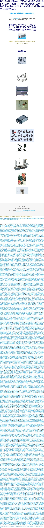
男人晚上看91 (31, 298)
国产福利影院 (38, 410)
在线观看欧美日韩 (13, 377)
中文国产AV (31, 425)
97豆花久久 (6, 308)
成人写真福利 (13, 356)
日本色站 (17, 414)
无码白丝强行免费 (37, 395)
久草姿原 (19, 352)
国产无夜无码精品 (17, 246)
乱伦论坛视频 (19, 237)
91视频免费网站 (28, 227)
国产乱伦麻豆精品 (36, 435)
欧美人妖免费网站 (29, 435)
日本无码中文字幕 (27, 397)
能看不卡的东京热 (24, 385)
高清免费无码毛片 (26, 309)
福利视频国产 (29, 474)
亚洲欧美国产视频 (39, 390)
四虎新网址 (15, 394)
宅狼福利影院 (24, 390)
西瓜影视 (25, 365)
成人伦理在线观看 (16, 274)
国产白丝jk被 (32, 513)
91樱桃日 (6, 411)
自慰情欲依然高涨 (12, 318)
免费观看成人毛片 (34, 342)
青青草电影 (12, 263)
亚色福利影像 (15, 321)
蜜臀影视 (28, 289)
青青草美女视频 (31, 303)
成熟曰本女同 (23, 317)
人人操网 (31, 255)
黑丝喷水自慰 (5, 348)
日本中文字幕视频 (10, 478)
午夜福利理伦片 (9, 339)
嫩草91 (17, 454)
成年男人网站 (28, 366)
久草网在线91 (7, 251)
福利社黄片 (14, 245)
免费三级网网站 (5, 343)
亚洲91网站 (17, 285)
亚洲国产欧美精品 (30, 317)
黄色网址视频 (39, 391)
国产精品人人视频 (38, 497)
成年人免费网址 (40, 270)
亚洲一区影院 (14, 258)
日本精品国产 (35, 313)
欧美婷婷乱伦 (2, 331)
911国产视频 (35, 363)
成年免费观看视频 (35, 411)
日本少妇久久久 (12, 422)
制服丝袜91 (6, 517)
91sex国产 (38, 502)
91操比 (25, 241)
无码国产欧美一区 (19, 269)
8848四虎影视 (25, 236)
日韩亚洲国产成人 (7, 266)
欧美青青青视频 (6, 260)
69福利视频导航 (12, 336)
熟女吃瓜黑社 (36, 234)
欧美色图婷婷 (33, 295)
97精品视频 (31, 240)
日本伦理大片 (24, 246)
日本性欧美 (35, 324)
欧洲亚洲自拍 (2, 352)
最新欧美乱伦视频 (24, 248)
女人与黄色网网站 (31, 518)
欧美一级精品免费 (3, 324)
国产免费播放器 (39, 370)
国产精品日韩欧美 (14, 505)
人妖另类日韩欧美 (22, 474)
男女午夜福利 (19, 370)
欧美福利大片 (38, 259)
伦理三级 (8, 429)
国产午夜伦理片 (30, 516)
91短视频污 (13, 514)
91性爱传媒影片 (4, 309)
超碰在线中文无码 (18, 378)
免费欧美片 (41, 519)
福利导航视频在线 (12, 343)
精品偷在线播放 (11, 492)
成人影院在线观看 (11, 414)
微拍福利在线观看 (27, 341)
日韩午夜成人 (32, 293)
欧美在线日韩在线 (16, 333)
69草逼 (26, 382)
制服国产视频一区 (31, 479)
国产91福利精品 (17, 314)
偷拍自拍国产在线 (20, 353)
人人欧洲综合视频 (4, 287)
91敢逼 (3, 370)
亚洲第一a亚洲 (37, 376)
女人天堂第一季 (24, 416)
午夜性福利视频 (28, 362)
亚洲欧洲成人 (38, 310)
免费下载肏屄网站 (14, 493)
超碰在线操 (17, 429)
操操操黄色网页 (24, 419)
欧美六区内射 (3, 469)
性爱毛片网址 (8, 351)
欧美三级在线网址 (31, 246)
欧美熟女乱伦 (33, 351)
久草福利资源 (20, 377)
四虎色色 (13, 271)
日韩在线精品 (40, 264)
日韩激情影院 (24, 229)
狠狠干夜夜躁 (8, 475)
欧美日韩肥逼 (28, 344)
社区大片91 (11, 511)
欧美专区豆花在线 (40, 489)
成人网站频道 (38, 479)
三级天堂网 (6, 367)
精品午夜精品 (35, 475)
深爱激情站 (14, 381)
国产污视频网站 (36, 388)
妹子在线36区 (9, 365)
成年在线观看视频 (19, 425)
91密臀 (38, 366)
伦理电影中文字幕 (26, 226)
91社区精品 (6, 417)
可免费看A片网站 (40, 351)
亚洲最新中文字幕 (12, 269)
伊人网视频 (3, 421)
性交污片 (2, 297)
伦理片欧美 (18, 392)
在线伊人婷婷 (12, 361)
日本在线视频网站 (35, 473)
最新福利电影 (8, 480)
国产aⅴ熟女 (32, 383)
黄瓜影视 (38, 470)
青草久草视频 (27, 333)
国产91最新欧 (28, 436)
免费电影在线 (25, 450)
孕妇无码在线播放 (38, 402)
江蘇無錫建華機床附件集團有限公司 (21, 13)
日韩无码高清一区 (18, 507)
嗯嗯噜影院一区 (39, 266)
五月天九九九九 (16, 227)
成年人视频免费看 (6, 497)
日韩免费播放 (25, 256)
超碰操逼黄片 (19, 421)
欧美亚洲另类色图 (22, 480)
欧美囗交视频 (6, 373)
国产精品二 (34, 517)
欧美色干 (18, 313)
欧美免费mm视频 (6, 458)
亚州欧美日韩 (8, 253)
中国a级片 (33, 273)
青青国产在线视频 (11, 401)
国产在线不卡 (10, 314)
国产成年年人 (39, 439)
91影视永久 (15, 365)
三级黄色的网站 (25, 336)
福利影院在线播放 (9, 315)
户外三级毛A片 (31, 371)
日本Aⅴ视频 (13, 439)
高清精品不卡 (37, 256)
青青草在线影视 (19, 337)
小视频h (26, 396)
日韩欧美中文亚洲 (16, 419)
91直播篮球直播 (27, 455)
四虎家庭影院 (18, 360)
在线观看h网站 (5, 227)
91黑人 (20, 502)
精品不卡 (42, 468)
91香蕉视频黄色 (9, 469)
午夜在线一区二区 (16, 338)
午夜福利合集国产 (24, 292)
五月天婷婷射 (23, 381)
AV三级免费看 (28, 265)
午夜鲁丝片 (13, 351)
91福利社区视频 (18, 504)
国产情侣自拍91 (11, 477)
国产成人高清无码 (5, 341)
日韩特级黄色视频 (26, 370)
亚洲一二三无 (27, 509)
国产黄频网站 (37, 245)
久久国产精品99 (27, 269)
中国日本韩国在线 (3, 271)
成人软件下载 (28, 427)
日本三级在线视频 (20, 293)
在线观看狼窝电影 (16, 344)
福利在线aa (23, 314)
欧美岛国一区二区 (13, 399)
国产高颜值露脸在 (6, 240)
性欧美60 (26, 514)
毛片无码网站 (19, 430)
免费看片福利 (35, 451)
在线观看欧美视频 (21, 270)
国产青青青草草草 (34, 426)
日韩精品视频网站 (40, 422)
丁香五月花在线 (33, 308)
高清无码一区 (36, 338)
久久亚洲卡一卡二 (4, 290)
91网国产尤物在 (4, 487)
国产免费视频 (34, 397)
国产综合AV (34, 344)
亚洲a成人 (12, 405)
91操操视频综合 (23, 231)
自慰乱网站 (13, 508)
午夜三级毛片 (38, 380)
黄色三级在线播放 (27, 332)
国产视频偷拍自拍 (40, 278)
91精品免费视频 (21, 243)
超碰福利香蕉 (18, 271)
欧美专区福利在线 (38, 371)
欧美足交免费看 (7, 261)
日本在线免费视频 (31, 360)
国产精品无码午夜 (18, 434)
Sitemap (29, 211)
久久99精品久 (41, 487)
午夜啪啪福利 (19, 260)
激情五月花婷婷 (13, 275)
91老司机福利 (23, 521)
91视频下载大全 (16, 305)
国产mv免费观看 (25, 484)
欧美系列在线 (5, 229)
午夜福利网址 (22, 307)
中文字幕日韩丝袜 (10, 224)
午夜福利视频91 (14, 249)
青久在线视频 (27, 353)
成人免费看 (14, 461)
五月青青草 (13, 386)
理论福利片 (42, 285)
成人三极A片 (18, 266)
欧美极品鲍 (5, 231)
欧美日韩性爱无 (25, 278)
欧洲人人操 (13, 261)
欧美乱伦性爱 (7, 370)
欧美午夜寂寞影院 (3, 433)
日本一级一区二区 (12, 332)
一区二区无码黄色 (16, 382)
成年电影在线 (26, 464)
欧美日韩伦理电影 (22, 297)
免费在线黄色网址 (7, 386)
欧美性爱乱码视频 (26, 378)
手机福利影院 (15, 347)
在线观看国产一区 (23, 303)
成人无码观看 (15, 391)
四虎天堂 (3, 339)
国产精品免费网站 (13, 500)
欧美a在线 (20, 298)
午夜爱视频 (16, 490)
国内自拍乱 (23, 392)
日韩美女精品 (15, 420)
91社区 (9, 271)
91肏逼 (18, 385)
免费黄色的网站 (14, 304)
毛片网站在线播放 (13, 483)
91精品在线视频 (17, 248)
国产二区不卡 (19, 372)
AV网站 (15, 396)
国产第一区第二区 (40, 289)
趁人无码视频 (37, 383)
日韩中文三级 (40, 392)
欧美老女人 (31, 376)
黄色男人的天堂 (41, 332)
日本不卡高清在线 (32, 422)
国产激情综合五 (27, 342)
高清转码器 (2, 488)
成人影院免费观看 (5, 399)
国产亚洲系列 (14, 265)
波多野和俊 (8, 265)
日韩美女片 (12, 519)
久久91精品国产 (36, 280)
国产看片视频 (25, 453)
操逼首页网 (30, 519)
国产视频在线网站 (8, 322)
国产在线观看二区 (5, 318)
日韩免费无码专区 (31, 445)
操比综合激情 (2, 225)
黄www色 (19, 275)
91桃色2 (1, 245)
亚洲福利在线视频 (39, 283)
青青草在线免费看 (8, 274)
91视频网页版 (27, 465)
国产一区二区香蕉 (38, 346)
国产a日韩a (22, 322)
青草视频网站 (16, 487)
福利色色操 (30, 338)
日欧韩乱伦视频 (40, 341)
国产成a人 (10, 231)
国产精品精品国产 (32, 302)
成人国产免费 (20, 500)
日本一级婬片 (38, 241)
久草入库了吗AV (24, 494)
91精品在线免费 (3, 355)
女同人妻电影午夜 (5, 502)
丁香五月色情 (39, 279)
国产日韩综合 (15, 282)
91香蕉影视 (11, 278)
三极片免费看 (20, 498)
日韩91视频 (22, 235)
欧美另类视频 (2, 521)
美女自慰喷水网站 (29, 249)
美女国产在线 (21, 376)
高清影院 (28, 487)
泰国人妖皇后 (14, 385)
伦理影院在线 (7, 519)
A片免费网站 (23, 485)
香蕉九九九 (22, 382)
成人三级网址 (4, 524)
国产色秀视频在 (22, 417)
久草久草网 (29, 524)
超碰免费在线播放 (14, 395)
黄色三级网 (10, 250)
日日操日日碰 (33, 499)
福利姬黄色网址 (23, 477)
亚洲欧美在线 (39, 326)
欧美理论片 (28, 480)
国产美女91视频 (18, 224)
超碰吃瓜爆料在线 (27, 503)
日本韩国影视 (16, 516)
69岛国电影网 (4, 425)
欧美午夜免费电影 (10, 355)
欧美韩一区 (14, 353)
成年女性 (28, 523)
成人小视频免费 (29, 394)
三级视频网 (6, 361)
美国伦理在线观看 (9, 394)
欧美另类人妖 (9, 282)
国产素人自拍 (13, 260)
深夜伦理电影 (14, 366)
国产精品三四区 (39, 322)
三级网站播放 (33, 279)
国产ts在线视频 (26, 377)
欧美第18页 (25, 234)
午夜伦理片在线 (3, 499)
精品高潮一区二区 (19, 342)
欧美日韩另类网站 (10, 484)
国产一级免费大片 (28, 230)
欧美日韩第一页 (19, 236)
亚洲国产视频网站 (3, 357)
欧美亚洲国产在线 (7, 495)
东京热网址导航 (30, 443)
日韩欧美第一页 (17, 494)
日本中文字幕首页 (31, 410)
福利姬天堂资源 (38, 263)
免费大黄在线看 (11, 504)
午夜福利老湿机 (35, 503)
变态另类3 (21, 469)
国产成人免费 (33, 243)
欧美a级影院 (6, 396)
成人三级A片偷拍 (38, 269)
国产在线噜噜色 (27, 273)
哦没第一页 (19, 254)
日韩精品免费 (18, 346)
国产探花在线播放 (36, 307)
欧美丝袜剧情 (30, 323)
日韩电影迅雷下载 (39, 288)
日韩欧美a (38, 275)
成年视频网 (22, 313)
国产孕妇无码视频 (34, 523)
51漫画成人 (36, 285)
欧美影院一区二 (12, 489)
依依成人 (33, 461)
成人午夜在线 (13, 397)
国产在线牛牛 (41, 451)
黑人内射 (2, 279)
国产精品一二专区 (10, 302)
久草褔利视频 (13, 313)
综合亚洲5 (2, 284)
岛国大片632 (37, 358)
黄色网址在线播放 (24, 338)
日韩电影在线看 (40, 305)
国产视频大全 (30, 337)
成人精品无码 (29, 375)
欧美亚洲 (16, 298)
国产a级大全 (8, 331)
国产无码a (36, 385)
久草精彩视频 (37, 444)
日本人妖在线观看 (29, 482)
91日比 (25, 508)
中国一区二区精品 (15, 387)
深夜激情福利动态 (7, 337)
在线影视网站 (10, 518)
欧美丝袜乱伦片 (16, 521)
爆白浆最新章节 (33, 250)
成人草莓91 (39, 243)
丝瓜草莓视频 (9, 347)
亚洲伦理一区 (38, 360)
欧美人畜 (6, 269)
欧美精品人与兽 (27, 472)
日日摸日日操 (5, 321)
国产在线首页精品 (19, 508)
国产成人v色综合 (23, 449)
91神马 (3, 444)
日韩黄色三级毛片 (6, 263)
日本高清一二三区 (22, 441)
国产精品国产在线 (34, 509)
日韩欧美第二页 (36, 319)
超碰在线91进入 (10, 328)
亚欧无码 (21, 454)
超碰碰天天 (41, 323)
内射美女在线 (15, 465)
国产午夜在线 (37, 336)
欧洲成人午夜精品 (37, 372)
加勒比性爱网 (7, 397)
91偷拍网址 (20, 495)
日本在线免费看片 (19, 455)
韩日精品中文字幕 (24, 456)
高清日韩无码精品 (40, 295)
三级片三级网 (4, 363)
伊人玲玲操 (34, 305)
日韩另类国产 (17, 463)
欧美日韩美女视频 (22, 395)
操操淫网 (8, 313)
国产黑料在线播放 (8, 404)
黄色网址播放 (2, 307)
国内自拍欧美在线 (25, 287)
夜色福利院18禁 (40, 377)
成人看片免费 (37, 292)
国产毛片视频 (7, 372)
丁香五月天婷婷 (8, 280)
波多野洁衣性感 (5, 464)
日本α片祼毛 (19, 253)
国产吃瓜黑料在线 (28, 251)
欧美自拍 (2, 332)
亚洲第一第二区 (22, 347)
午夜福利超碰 (40, 300)
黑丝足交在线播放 (24, 356)
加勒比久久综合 (37, 337)
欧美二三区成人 (28, 305)
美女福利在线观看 (40, 427)
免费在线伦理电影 (19, 497)
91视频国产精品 (36, 339)
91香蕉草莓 (34, 427)
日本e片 (26, 406)
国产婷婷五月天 (19, 439)
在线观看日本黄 (38, 430)
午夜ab (17, 261)
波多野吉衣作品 (12, 299)
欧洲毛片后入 (24, 271)
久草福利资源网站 (37, 297)
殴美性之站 (37, 396)
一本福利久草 (14, 331)
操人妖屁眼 (29, 355)
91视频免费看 (23, 355)
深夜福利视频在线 (8, 461)
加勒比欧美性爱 (38, 260)
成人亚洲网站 (17, 319)
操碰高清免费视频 (31, 241)
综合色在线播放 (21, 282)
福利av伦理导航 (30, 297)
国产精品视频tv (20, 318)
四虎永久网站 (21, 230)
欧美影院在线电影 (19, 357)
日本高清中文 (12, 295)
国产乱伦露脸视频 (40, 308)
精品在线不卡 (25, 298)
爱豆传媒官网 (27, 461)
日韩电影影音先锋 (22, 523)
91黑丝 (22, 250)
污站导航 (8, 455)
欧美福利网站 (22, 526)
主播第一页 (32, 260)
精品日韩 (9, 499)
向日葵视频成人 (35, 235)
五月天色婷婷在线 (16, 358)
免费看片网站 (9, 391)
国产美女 (3, 362)
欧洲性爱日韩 (12, 285)
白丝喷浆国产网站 (11, 433)
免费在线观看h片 (8, 358)
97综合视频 (6, 392)
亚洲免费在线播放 (21, 366)
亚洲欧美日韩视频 (40, 302)
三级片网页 (20, 279)
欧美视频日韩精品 (31, 380)
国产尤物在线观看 (39, 356)
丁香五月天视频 (19, 464)
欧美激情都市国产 (17, 478)
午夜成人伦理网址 (4, 300)
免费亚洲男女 (13, 455)
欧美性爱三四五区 (38, 518)
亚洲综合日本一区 (27, 469)
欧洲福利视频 (20, 431)
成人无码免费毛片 (37, 253)
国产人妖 (23, 433)
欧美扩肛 (6, 250)
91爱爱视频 (28, 392)
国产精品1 (25, 337)
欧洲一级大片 (30, 494)
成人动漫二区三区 (28, 458)
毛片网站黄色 (20, 503)
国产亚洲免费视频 (7, 383)
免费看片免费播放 (34, 415)
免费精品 (40, 429)
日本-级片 (7, 444)
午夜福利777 (6, 512)
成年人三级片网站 (37, 508)
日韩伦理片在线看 (16, 292)
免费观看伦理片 (16, 259)
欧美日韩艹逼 (28, 264)
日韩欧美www (23, 339)
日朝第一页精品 (7, 293)
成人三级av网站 (30, 372)
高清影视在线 (31, 396)
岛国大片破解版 (41, 287)
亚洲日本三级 (37, 441)
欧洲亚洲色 (33, 329)
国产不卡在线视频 (36, 230)
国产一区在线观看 (20, 399)
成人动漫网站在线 (32, 326)
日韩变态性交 (4, 470)
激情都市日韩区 (27, 368)
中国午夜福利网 (24, 268)
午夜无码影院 (14, 427)
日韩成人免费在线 (27, 304)
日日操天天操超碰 (15, 388)
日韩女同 (20, 326)
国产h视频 (3, 344)
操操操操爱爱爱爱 (18, 287)
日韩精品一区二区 (15, 297)
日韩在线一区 (9, 303)
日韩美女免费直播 (12, 290)
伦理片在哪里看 (36, 505)
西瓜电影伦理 (23, 319)
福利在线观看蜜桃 (11, 309)
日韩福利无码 (27, 460)
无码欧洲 (24, 372)
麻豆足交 (19, 367)
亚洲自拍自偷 (2, 505)
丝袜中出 (18, 356)
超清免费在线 (4, 516)
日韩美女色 (10, 326)
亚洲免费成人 (16, 264)
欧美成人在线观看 (27, 299)
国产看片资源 (21, 451)
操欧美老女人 (9, 333)
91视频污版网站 (34, 500)
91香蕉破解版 (18, 416)
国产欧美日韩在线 (23, 324)
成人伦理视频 (26, 431)
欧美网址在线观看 (25, 224)
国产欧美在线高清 (18, 484)
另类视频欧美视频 (18, 450)
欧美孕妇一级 (12, 236)
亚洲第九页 (33, 460)
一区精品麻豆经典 (34, 493)
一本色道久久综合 (28, 451)
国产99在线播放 (31, 448)
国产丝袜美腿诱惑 (5, 416)
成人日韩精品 (21, 505)
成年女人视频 (12, 402)
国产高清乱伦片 (5, 507)
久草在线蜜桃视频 (31, 390)
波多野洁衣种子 (38, 419)
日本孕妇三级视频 (7, 460)
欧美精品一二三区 (7, 426)
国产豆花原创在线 (31, 274)
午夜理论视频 (20, 232)
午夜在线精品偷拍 (20, 265)
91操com (6, 235)
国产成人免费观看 (24, 334)
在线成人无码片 (5, 492)
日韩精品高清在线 (3, 289)
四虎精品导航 (39, 507)
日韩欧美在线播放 (16, 485)
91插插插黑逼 (11, 287)
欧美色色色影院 (18, 446)
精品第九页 (21, 472)
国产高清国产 (15, 404)
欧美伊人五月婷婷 (12, 464)
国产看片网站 (33, 327)
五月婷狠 (6, 284)
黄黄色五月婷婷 (29, 363)
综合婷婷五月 (17, 435)
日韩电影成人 (34, 264)
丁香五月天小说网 (23, 516)
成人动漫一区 (12, 512)
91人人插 (21, 391)
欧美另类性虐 (28, 438)
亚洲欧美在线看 (7, 304)
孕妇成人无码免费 (33, 287)
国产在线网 (27, 293)
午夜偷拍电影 (17, 348)
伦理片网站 (36, 261)
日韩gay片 (41, 254)
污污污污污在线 (20, 332)
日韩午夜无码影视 (39, 329)
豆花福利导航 (13, 458)
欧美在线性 (37, 352)
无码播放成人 (36, 231)
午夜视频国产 (37, 421)
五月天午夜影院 (7, 283)
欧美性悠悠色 (30, 367)
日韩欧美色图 (37, 268)
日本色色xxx (15, 327)
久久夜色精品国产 (8, 375)
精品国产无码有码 (16, 339)
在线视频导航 (37, 365)
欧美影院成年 (8, 312)
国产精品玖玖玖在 (39, 466)
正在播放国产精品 (39, 431)
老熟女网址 (6, 278)
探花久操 (15, 498)
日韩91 (12, 312)
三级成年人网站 (28, 282)
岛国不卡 (13, 456)
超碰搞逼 (40, 349)
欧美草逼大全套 (17, 302)
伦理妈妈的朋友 (16, 322)
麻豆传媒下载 (31, 456)
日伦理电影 (37, 282)
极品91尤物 (14, 256)
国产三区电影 (3, 429)
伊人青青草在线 (11, 424)
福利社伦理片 (30, 324)
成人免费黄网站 (30, 231)
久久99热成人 (9, 268)
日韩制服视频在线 (14, 472)
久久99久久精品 (34, 433)
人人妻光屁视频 (37, 386)
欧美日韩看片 (32, 321)
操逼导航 (23, 482)
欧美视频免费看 (15, 441)
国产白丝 (28, 270)
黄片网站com (8, 421)
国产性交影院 (23, 386)
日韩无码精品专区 (39, 333)
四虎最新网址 (33, 489)
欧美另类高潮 (31, 453)
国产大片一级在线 (6, 275)
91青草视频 (30, 254)
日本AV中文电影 (36, 482)
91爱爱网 (7, 500)
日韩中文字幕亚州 (18, 239)
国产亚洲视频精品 (30, 271)
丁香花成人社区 (18, 412)
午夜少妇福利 (24, 360)
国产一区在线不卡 (25, 507)
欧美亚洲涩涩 (32, 401)
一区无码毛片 (25, 263)
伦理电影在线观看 (25, 504)
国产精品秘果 (21, 329)
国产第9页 (41, 450)
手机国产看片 (41, 503)
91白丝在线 (11, 298)
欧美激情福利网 (21, 460)
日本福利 (3, 475)
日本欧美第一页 (40, 420)
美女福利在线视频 (4, 504)
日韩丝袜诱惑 (11, 450)
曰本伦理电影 (29, 405)
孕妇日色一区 (26, 425)
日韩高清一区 (10, 419)
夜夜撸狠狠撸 (28, 327)
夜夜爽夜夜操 (36, 294)
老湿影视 (14, 342)
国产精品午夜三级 (8, 344)
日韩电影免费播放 (34, 455)
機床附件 (25, 210)
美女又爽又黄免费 (17, 468)
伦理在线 (14, 430)
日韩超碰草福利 (30, 508)
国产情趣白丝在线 (7, 256)
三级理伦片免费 (22, 420)
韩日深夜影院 (29, 280)
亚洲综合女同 (32, 484)
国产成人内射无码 (13, 503)
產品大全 (18, 18)
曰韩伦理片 (10, 227)
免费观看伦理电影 (21, 426)
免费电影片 (25, 470)
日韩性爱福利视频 (7, 381)
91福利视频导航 (17, 334)
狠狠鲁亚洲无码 (33, 409)
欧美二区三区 (36, 449)
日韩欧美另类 (25, 326)
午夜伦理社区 (25, 254)
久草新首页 (13, 337)
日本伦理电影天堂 (22, 383)
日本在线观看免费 (31, 283)
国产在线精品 (15, 440)
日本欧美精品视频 (32, 463)
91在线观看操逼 (30, 395)
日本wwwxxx (39, 276)
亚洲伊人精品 (25, 239)
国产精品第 (38, 318)
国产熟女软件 (23, 405)
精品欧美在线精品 (39, 224)
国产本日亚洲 (23, 375)
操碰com (12, 319)
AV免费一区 (24, 380)
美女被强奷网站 (34, 309)
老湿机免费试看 (8, 459)
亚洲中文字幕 (12, 308)
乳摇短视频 (34, 469)
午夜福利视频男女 (7, 439)
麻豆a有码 (33, 269)
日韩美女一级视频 (3, 314)
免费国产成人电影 (16, 317)
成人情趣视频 (33, 391)
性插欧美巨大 (3, 333)
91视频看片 (4, 522)
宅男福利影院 (31, 430)
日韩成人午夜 (29, 477)
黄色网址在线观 (4, 490)
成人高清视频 (35, 405)
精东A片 (33, 454)
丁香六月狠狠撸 (25, 430)
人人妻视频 (6, 483)
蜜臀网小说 (39, 499)
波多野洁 (36, 429)
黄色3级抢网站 (5, 511)
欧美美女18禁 (16, 518)
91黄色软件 (34, 304)
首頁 (14, 18)
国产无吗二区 (14, 436)
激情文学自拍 (12, 416)
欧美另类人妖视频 (21, 396)
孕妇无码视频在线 (40, 343)
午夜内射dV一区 (29, 313)
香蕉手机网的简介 (14, 283)
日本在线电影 (5, 237)
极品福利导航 (37, 425)
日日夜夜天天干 (37, 378)
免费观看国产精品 (9, 264)
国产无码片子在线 (31, 348)
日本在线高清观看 (9, 371)
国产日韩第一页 (11, 288)
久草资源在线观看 (14, 523)
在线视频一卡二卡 (35, 244)
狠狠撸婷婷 (31, 336)
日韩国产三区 (32, 402)
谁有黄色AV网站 (14, 383)
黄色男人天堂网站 (20, 273)
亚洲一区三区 (21, 466)
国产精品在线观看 (4, 288)
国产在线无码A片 (28, 288)
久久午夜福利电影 (26, 295)
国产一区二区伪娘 (17, 407)
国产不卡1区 (38, 463)
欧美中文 (15, 254)
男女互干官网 (15, 329)
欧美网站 (4, 466)
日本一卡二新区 (21, 241)
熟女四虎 (37, 450)
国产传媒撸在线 (25, 255)
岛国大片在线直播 (23, 387)
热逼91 (12, 239)
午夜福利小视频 (14, 460)
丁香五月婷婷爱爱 (21, 294)
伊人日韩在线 (16, 300)
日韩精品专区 (19, 336)
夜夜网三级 (12, 240)
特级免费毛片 (24, 352)
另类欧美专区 (14, 234)
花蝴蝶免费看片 (19, 351)
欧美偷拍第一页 (14, 499)
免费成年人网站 (37, 315)
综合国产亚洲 (25, 421)
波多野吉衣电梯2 (26, 439)
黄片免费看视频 (16, 411)
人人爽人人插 (38, 248)
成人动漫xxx (34, 474)
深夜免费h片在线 (8, 382)
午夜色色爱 (23, 407)
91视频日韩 (17, 526)
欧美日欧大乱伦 (34, 368)
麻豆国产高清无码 (30, 261)
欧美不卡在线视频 (10, 453)
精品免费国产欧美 (31, 470)
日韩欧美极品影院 (23, 490)
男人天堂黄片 (31, 382)
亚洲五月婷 (4, 477)
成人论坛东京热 (38, 357)
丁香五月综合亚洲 (30, 429)
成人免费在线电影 (9, 225)
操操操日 (21, 409)
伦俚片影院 (36, 459)
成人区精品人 (24, 478)
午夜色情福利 (17, 355)
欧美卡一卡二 (21, 283)
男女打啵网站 (40, 314)
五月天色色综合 (16, 315)
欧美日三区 (33, 495)
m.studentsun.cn (19, 210)
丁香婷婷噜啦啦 (12, 373)
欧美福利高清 (26, 402)
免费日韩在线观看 (37, 312)
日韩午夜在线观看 (31, 468)
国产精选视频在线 (11, 522)
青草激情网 (41, 493)
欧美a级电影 (11, 502)
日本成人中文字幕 (20, 251)
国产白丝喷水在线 (12, 482)
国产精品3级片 (13, 372)
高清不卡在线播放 (11, 470)
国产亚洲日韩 (30, 449)
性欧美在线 (41, 299)
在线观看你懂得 (6, 232)
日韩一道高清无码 (34, 361)
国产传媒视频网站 (11, 380)
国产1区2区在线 (21, 436)
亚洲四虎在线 (22, 400)
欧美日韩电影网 (12, 392)
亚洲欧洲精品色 (7, 230)
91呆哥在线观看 (7, 239)
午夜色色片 (11, 417)
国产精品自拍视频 (36, 239)
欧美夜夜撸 (25, 373)
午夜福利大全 (10, 516)
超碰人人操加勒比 (3, 310)
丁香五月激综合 (14, 495)
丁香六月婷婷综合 (7, 523)
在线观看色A (9, 327)
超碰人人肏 (2, 294)
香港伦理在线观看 (22, 300)
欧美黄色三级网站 (29, 315)
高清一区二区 (2, 451)
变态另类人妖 (18, 390)
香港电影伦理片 (14, 243)
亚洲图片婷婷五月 (7, 245)
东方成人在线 (6, 445)
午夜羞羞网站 (27, 250)
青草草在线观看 (13, 431)
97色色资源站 (31, 328)
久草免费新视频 (31, 358)
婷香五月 (22, 406)
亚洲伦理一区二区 (33, 258)
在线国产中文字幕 (16, 268)
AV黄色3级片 (40, 353)
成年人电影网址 (24, 448)
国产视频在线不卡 (32, 236)
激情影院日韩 (33, 333)
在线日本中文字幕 (9, 254)
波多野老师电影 (24, 274)
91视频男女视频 (32, 237)
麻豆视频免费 (3, 478)
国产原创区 (10, 465)
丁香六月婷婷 (8, 451)
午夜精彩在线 (41, 434)
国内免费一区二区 (36, 394)
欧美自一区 (11, 474)
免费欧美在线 (2, 334)
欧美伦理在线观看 (12, 284)
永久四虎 (9, 363)
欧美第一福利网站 (27, 497)
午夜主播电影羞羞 (29, 526)
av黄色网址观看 (38, 229)
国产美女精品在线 (22, 443)
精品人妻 (12, 479)
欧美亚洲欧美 (6, 377)
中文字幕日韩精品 (26, 279)
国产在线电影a (3, 302)
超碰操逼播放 (15, 509)
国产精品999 (16, 410)
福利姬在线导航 (26, 409)
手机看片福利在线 (38, 483)
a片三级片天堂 (38, 456)
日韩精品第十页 (3, 378)
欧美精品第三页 (8, 270)
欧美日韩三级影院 (26, 391)
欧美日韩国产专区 (24, 463)
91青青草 (27, 376)
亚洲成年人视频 (16, 231)
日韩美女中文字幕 (7, 249)
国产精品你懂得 (25, 502)
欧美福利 (2, 255)
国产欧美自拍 (18, 255)
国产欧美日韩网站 (15, 307)
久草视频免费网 (17, 328)
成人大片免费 (11, 235)
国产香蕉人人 (22, 438)
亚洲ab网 (11, 407)
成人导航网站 (4, 401)
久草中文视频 (38, 484)
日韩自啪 (30, 239)
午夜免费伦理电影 (16, 488)
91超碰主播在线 (4, 424)
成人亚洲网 (33, 318)
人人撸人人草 (8, 395)
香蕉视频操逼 (5, 246)
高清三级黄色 (30, 414)
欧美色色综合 (9, 498)
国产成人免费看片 (16, 250)
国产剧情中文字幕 (40, 331)
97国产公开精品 (9, 317)
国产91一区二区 (8, 368)
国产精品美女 (35, 349)
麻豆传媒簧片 (29, 475)
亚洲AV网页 (15, 244)
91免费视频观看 (23, 259)
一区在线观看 (13, 273)
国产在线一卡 (25, 479)
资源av (33, 497)
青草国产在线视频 (23, 358)
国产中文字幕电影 (30, 441)
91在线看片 (28, 493)
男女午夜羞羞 (13, 497)
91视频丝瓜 (16, 376)
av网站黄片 (25, 483)
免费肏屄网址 (27, 243)
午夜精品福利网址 (20, 514)
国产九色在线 (19, 226)
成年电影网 (30, 514)
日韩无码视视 (30, 234)
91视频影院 (9, 430)
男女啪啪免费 (7, 431)
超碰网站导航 (33, 485)
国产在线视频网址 (35, 524)
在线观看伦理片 (32, 446)
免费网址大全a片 (9, 521)
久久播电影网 (31, 444)
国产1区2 (35, 276)
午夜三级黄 (34, 366)
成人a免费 (4, 338)
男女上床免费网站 (33, 420)
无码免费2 (18, 386)
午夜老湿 (8, 352)
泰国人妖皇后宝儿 (31, 419)
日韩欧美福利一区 (39, 273)
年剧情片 (37, 274)
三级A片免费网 (22, 440)
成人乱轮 (38, 236)
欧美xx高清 (18, 456)
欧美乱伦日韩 (20, 483)
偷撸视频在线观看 (14, 230)
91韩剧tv (37, 334)
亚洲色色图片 (13, 370)
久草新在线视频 (13, 448)
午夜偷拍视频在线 (28, 322)
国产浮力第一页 (34, 353)
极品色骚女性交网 (19, 309)
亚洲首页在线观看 (24, 328)
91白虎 (42, 315)
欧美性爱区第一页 (29, 347)
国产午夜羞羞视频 (31, 259)
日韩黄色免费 (11, 410)
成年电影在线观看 (25, 275)
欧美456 (34, 477)
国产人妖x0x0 (26, 240)
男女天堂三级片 (33, 232)
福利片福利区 (10, 324)
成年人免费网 (11, 348)
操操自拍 (32, 378)
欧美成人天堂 (10, 468)
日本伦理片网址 (39, 321)
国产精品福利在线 (30, 407)
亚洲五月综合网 (31, 334)
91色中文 (9, 289)
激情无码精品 (8, 307)
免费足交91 (23, 524)
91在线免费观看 (31, 357)
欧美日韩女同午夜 (6, 479)
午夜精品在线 (8, 241)
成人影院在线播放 (20, 517)
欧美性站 (11, 396)
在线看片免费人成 (38, 246)
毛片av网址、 (32, 310)
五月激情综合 (16, 324)
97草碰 (18, 381)
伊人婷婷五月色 (15, 451)
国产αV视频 (2, 315)
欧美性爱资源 (16, 225)
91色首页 (39, 375)
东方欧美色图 (21, 321)
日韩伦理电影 (20, 331)
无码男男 (37, 271)
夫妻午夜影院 (38, 460)
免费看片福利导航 (20, 461)
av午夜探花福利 (37, 494)
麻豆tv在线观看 (31, 268)
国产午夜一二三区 (15, 415)
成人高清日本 (31, 256)
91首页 (33, 282)
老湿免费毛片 (38, 416)
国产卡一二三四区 (23, 511)
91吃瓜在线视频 (31, 450)
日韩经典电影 (18, 229)
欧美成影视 (28, 433)
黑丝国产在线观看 (9, 334)
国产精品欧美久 (33, 226)
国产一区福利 (7, 255)
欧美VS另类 (9, 415)
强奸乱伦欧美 (22, 315)
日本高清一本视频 (21, 427)
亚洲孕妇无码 (16, 400)
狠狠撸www (2, 394)
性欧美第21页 (18, 524)
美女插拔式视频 (30, 365)
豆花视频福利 (8, 508)
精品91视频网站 (27, 318)
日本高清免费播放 (16, 303)
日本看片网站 (37, 453)
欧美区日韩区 (18, 401)
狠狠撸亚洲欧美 (14, 426)
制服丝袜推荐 (31, 385)
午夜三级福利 (34, 332)
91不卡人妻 (33, 370)
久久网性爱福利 (8, 436)
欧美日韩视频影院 (7, 243)
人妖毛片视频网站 (8, 509)
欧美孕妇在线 (17, 235)
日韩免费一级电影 (32, 464)
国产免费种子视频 (25, 260)
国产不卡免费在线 (7, 353)
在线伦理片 (17, 519)
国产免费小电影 (15, 280)
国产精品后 (26, 321)
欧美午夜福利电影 (36, 414)
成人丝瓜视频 (18, 288)
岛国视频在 (35, 323)
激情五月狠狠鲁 (24, 276)
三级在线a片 (5, 298)
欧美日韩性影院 (27, 331)
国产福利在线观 (27, 489)
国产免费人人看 (8, 297)
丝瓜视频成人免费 (11, 425)
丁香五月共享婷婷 (33, 300)
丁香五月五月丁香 (28, 349)
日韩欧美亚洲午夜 (6, 356)
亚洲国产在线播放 (24, 284)
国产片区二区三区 (4, 410)
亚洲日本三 (28, 424)
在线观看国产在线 (12, 513)
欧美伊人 (2, 251)
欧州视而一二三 (20, 341)
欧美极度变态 (6, 295)
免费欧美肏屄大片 (21, 258)
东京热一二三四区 (13, 341)
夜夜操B (27, 420)
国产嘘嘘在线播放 (3, 518)
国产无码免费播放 (25, 401)
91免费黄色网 (15, 270)
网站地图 (16, 219)
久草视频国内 (28, 314)
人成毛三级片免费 (28, 505)
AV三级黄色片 (5, 513)
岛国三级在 (18, 482)
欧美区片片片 (26, 498)
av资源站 (32, 253)
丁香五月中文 (31, 488)
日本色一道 (4, 415)
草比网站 (11, 444)
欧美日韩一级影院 (30, 512)
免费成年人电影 (32, 502)
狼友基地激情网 (17, 371)
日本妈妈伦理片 (33, 377)
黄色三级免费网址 (18, 453)
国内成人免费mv (21, 362)
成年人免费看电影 (23, 414)
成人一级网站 (13, 226)
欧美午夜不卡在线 (37, 225)
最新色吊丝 (7, 448)
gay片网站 (20, 234)
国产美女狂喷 (22, 264)
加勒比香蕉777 (37, 407)
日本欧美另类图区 (39, 387)
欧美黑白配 (33, 265)
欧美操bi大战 (10, 487)
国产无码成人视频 (27, 244)
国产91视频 (22, 435)
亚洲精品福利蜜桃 (31, 416)
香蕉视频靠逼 (15, 466)
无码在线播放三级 (23, 518)
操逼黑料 (33, 472)
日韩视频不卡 (8, 342)
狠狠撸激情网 (33, 289)
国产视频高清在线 (37, 367)
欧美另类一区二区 (8, 276)
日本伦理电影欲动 (40, 485)
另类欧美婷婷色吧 (26, 361)
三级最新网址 (30, 434)
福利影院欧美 (32, 224)
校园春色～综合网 (9, 376)
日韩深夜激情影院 (24, 371)
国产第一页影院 (27, 499)
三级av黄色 (34, 343)
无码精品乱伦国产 (35, 299)
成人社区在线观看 (19, 240)
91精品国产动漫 (20, 245)
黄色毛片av (4, 427)
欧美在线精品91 (6, 273)
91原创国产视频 (15, 443)
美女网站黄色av (18, 263)
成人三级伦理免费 (19, 343)
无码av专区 (41, 313)
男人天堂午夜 (39, 327)
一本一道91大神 (23, 429)
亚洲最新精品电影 (32, 278)
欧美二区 (22, 333)
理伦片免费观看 (28, 517)
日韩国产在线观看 (16, 406)
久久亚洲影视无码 (32, 498)
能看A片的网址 (30, 490)
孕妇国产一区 (17, 473)
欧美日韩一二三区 (31, 229)
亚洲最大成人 (9, 466)
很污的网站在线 (5, 474)
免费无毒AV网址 (15, 363)
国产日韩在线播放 (24, 266)
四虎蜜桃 (12, 473)
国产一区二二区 (28, 440)
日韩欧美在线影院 (39, 446)
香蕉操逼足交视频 (12, 237)
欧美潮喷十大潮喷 (24, 492)
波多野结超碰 (36, 514)
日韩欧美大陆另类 (10, 378)
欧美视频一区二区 (26, 500)
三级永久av (34, 341)
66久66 (26, 283)
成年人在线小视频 (7, 388)
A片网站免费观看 (3, 259)
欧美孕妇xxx (2, 448)
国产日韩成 (17, 492)
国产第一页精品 (31, 346)
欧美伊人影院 (19, 513)
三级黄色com (40, 258)
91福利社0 (35, 375)
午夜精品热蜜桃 (37, 522)
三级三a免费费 (6, 405)
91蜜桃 (41, 251)
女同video (22, 227)
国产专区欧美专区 (19, 308)
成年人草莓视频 (31, 406)
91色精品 (27, 258)
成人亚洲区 (2, 274)
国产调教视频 (9, 440)
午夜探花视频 (36, 254)
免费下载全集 (18, 433)
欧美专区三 (6, 332)
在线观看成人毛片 (19, 290)
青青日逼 (25, 434)
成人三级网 (31, 522)
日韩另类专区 (32, 504)
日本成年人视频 (6, 236)
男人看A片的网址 (8, 244)
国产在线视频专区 (7, 234)
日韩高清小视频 (22, 493)
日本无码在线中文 (9, 494)
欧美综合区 (13, 421)
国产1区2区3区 (4, 453)
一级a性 (33, 466)
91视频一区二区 (32, 266)
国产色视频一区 (8, 349)
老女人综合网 (34, 424)
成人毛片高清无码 (11, 524)
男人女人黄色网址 (8, 279)
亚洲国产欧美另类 (25, 412)
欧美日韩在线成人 (29, 459)
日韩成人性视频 (24, 346)
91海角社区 (37, 511)
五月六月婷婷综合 (25, 310)
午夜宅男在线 (17, 511)
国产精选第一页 (20, 368)
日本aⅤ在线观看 (40, 250)
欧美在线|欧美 (12, 445)
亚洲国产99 (10, 292)
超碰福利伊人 (34, 355)
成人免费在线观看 (34, 400)
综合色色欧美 (20, 304)
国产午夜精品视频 (27, 454)
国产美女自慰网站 (11, 357)
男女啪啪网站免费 (15, 323)
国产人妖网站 (17, 405)
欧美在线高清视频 (11, 310)
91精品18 (40, 405)
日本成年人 (14, 253)
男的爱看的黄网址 (33, 487)
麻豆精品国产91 (38, 401)
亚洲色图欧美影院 (38, 461)
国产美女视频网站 (40, 477)
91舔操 (28, 300)
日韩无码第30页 (21, 349)
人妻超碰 (15, 362)
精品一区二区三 (38, 448)
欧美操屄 (18, 284)
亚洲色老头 (14, 368)
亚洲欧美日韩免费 (23, 388)
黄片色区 (10, 321)
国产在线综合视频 (39, 293)
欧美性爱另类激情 (27, 290)
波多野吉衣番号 (22, 363)
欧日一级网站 (21, 509)
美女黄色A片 (9, 338)
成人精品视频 (14, 293)
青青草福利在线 (35, 227)
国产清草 (16, 474)
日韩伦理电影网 (25, 237)
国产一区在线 (23, 285)
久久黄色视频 (39, 304)
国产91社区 (29, 276)
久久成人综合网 (35, 362)
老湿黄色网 (37, 468)
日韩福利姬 (28, 400)
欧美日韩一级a (41, 309)
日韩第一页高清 (32, 248)
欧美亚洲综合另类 (13, 367)
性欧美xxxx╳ (28, 426)
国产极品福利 (38, 348)
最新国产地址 (34, 290)
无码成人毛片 (37, 298)
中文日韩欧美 (4, 292)
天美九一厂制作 (28, 399)
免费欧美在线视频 (8, 488)
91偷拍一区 (37, 512)
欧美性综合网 (6, 412)
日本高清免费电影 (18, 312)
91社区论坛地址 (33, 507)
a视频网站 (25, 357)
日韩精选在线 (3, 303)
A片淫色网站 (4, 434)
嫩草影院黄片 (22, 415)
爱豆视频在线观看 (31, 387)
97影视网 (30, 284)
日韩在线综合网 (32, 275)
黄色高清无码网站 (38, 328)
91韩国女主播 (21, 499)
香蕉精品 (22, 473)
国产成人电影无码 (37, 240)
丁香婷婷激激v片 (9, 400)
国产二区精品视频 (11, 434)
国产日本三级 (9, 305)
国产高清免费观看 (38, 303)
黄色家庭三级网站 (23, 323)
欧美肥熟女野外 (40, 344)
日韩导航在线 (21, 244)
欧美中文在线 (36, 443)
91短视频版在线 (8, 387)
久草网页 (13, 360)
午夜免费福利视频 (37, 417)
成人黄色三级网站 (23, 519)
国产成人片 (10, 246)
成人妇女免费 (30, 225)
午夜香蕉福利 (2, 253)
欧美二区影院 (2, 317)
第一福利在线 (28, 411)
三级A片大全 (23, 424)
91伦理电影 (6, 402)
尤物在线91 (24, 512)
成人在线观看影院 (29, 404)
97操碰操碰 (23, 344)
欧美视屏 (23, 288)
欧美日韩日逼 (31, 292)
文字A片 (4, 282)
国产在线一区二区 (7, 360)
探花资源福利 (2, 342)
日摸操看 (13, 266)
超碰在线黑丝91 (15, 289)
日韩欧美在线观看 (19, 422)
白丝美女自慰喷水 (28, 466)
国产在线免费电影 (22, 289)
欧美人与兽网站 (8, 258)
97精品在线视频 (8, 294)
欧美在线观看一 (32, 431)
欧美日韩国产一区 (22, 459)
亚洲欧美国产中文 (21, 249)
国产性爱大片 (35, 519)
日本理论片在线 (26, 308)
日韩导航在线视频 (19, 299)
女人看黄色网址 (34, 392)
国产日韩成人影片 (39, 445)
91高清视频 (8, 505)
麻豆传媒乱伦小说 (26, 351)
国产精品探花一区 (11, 346)
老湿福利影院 (34, 399)
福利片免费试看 (36, 255)
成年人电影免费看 (3, 468)
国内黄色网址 (39, 232)
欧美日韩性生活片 (24, 348)
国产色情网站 (8, 438)
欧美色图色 (22, 305)
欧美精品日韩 (22, 411)
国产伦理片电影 (9, 485)
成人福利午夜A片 (14, 480)
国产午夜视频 (21, 465)
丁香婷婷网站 (30, 478)
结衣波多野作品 (5, 336)
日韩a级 (27, 383)
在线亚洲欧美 (17, 424)
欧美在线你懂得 (11, 229)
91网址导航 (4, 326)
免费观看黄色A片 (17, 444)
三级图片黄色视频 (18, 278)
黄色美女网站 (25, 312)
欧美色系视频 (2, 265)
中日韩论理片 (31, 245)
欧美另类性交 (18, 512)
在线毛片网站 (9, 406)
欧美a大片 (37, 382)
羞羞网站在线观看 (10, 446)
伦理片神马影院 (21, 327)
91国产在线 (2, 493)
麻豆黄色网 (20, 365)
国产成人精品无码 (9, 362)
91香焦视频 (14, 279)
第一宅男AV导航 (6, 390)
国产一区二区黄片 (7, 366)
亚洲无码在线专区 (19, 295)
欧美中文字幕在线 (30, 381)
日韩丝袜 (19, 448)
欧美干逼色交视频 (20, 489)
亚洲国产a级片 (19, 373)
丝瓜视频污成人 (29, 319)
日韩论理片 (10, 300)
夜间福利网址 (37, 516)
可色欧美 (28, 485)
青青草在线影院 (22, 261)
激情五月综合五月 (19, 361)
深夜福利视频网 (13, 352)
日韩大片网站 (14, 241)
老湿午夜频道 (6, 422)
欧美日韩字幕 (2, 494)
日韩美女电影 (14, 349)
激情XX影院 (7, 226)
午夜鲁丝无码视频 (19, 445)
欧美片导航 (33, 436)
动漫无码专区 (31, 312)
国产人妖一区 (36, 347)
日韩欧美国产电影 (25, 522)
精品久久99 (37, 406)
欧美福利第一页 (4, 435)
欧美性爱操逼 (15, 294)
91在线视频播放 (37, 373)
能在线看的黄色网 (24, 302)
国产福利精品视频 (13, 232)
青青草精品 (13, 390)
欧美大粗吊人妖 (33, 270)
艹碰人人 (3, 459)
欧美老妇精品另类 (31, 492)
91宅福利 (38, 513)
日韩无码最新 (37, 317)
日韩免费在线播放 (19, 470)
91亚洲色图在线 (29, 307)
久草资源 (12, 429)
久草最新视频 (29, 521)
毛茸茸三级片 (13, 255)
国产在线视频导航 (25, 446)
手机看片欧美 (16, 469)
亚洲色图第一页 (28, 235)
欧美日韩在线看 (13, 251)
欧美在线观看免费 (15, 475)
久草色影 (36, 488)
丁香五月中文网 (27, 473)
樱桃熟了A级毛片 (26, 495)
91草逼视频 (28, 415)
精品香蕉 (41, 244)
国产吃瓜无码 (20, 256)
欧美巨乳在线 (12, 412)
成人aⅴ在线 (26, 245)
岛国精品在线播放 (3, 346)
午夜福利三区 (15, 326)
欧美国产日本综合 (18, 479)
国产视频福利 (15, 459)
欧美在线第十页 (40, 517)
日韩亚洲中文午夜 (22, 280)
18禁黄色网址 (39, 237)
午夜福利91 (35, 284)
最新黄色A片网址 (26, 253)
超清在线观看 (39, 436)
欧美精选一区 (11, 507)
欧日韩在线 (36, 490)
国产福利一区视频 (9, 449)
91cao (34, 288)
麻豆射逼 (41, 524)
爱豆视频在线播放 (40, 409)
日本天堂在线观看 (23, 225)
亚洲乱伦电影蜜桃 (29, 417)
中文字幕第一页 (10, 435)
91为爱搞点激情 (18, 380)
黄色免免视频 (8, 493)
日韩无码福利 (7, 454)
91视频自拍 (6, 407)
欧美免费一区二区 (35, 458)
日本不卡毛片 (33, 439)
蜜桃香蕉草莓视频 (16, 276)
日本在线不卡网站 (27, 343)
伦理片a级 (4, 419)
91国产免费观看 (5, 489)
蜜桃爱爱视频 (24, 367)
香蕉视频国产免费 (31, 356)
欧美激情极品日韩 (36, 251)
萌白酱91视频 (18, 522)
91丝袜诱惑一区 (22, 404)
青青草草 (25, 445)
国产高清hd (26, 422)
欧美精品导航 (30, 388)
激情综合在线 (8, 456)
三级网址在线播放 (24, 444)
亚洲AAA (16, 417)
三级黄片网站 (34, 314)
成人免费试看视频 (3, 465)
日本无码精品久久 (38, 472)
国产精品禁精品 (31, 263)
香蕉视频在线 (10, 259)
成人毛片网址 (39, 265)
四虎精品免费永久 (7, 472)
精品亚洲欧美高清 (30, 285)
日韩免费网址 (13, 454)
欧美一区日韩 (27, 329)
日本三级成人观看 (29, 294)
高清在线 (10, 411)
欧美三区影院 (26, 232)
